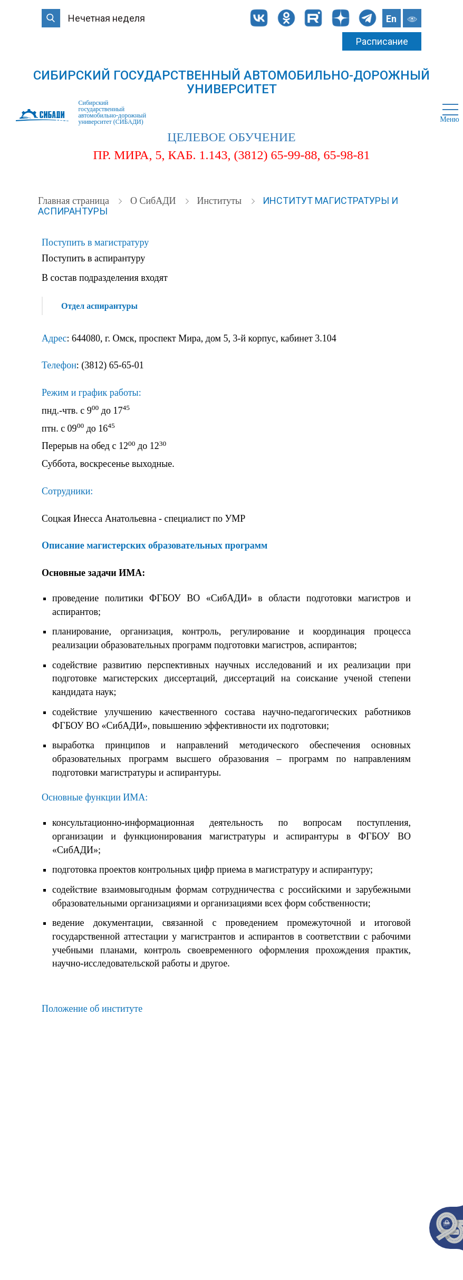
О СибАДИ (154, 201)
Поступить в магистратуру (95, 242)
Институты (220, 201)
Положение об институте (92, 1008)
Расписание (382, 41)
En (391, 18)
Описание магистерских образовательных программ (154, 545)
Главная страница (74, 201)
